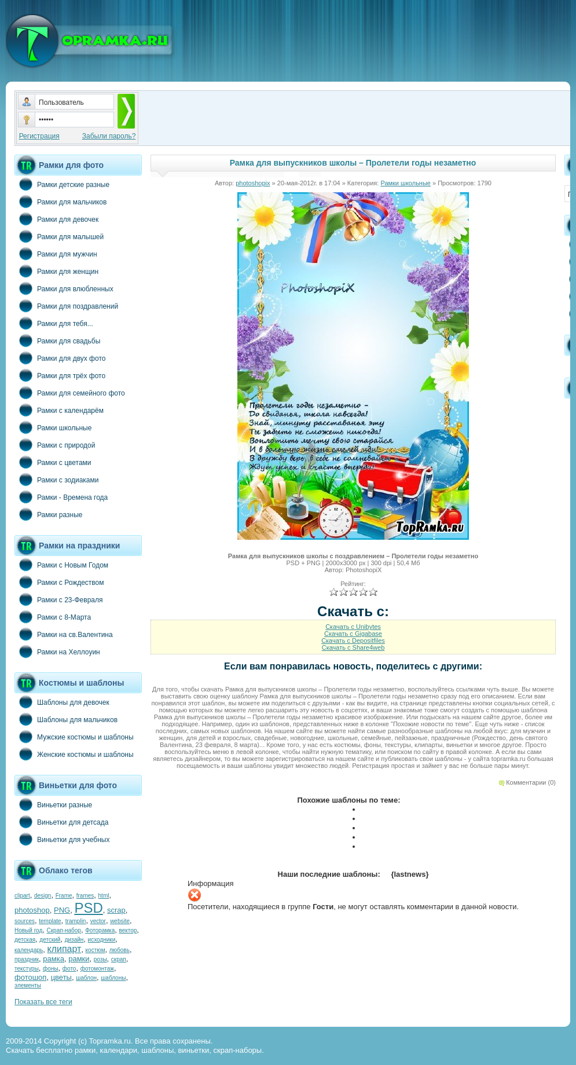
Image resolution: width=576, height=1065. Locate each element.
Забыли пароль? (109, 136)
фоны (50, 968)
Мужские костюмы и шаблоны (74, 736)
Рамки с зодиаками (56, 479)
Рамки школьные (52, 427)
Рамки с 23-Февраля (58, 599)
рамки (78, 958)
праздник (26, 959)
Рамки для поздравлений (66, 305)
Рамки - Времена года (61, 497)
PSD (88, 908)
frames (85, 895)
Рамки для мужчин (55, 253)
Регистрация (39, 136)
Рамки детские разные (61, 184)
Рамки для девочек (56, 219)
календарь (28, 950)
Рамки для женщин (56, 271)
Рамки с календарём (59, 410)
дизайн (74, 939)
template (50, 921)
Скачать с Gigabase (353, 633)
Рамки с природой (55, 444)
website (120, 921)
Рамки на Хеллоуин (57, 651)
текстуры (26, 968)
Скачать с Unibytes (353, 626)
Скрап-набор (64, 930)
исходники (102, 939)
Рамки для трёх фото (59, 375)
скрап (118, 959)
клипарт (64, 949)
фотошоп (30, 977)
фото (69, 968)
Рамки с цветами (52, 462)
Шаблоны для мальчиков (66, 719)
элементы (27, 985)
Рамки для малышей (59, 236)
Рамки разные (48, 514)
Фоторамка (100, 930)
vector (98, 921)
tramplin (75, 921)
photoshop (32, 910)
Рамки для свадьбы (57, 340)
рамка (53, 958)
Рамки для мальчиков (60, 201)
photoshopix (253, 183)
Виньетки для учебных (61, 839)
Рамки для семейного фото (69, 392)
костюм (95, 950)
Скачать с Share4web (353, 647)
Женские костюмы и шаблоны (74, 754)
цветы (61, 977)
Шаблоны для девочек (61, 702)
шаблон (86, 978)
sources (24, 921)
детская (24, 939)
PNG (62, 910)
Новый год (28, 930)
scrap (116, 910)
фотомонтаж (97, 968)
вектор (128, 930)
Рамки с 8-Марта (52, 616)
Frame (64, 895)
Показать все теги (43, 1002)
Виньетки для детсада (61, 821)
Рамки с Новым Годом (61, 564)
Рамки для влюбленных (63, 288)
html (103, 895)
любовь (119, 950)
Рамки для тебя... (53, 323)
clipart (22, 895)
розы (100, 959)
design (42, 895)
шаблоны (113, 978)
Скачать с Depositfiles (353, 640)
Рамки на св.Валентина (63, 634)
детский (49, 939)
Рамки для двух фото (59, 358)
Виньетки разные (53, 804)
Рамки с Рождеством (59, 582)
